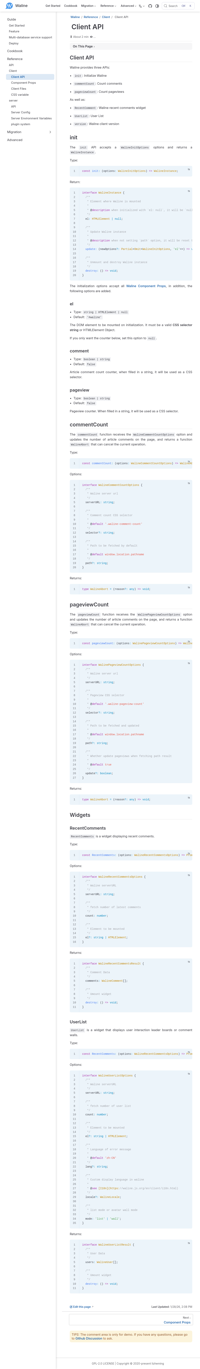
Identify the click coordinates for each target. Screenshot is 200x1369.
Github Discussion (88, 1338)
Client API (16, 77)
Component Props (22, 82)
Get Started (53, 5)
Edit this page (80, 1306)
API (9, 65)
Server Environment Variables (30, 118)
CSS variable (18, 94)
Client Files (17, 88)
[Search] (178, 5)
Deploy (11, 43)
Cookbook (70, 5)
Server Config (19, 112)
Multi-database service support (28, 37)
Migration (88, 6)
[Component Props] (131, 1319)
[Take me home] (16, 6)
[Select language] (142, 6)
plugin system (19, 124)
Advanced (128, 6)
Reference (108, 6)
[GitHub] (150, 6)
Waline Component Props (146, 286)
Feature (12, 31)
